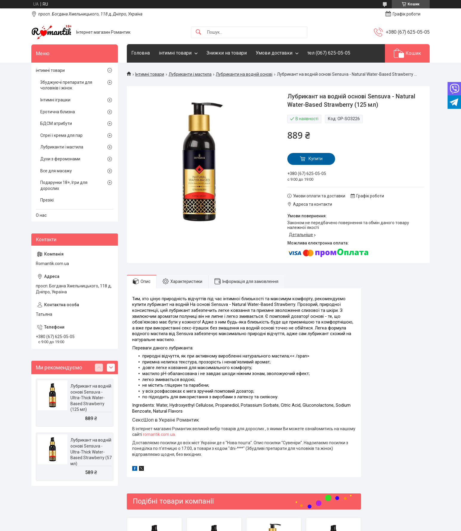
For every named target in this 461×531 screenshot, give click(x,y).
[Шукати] (198, 32)
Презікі (47, 200)
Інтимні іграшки (55, 99)
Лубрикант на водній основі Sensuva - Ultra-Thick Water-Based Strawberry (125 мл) (90, 398)
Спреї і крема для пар (61, 135)
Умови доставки (274, 53)
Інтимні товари (149, 74)
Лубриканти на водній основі (244, 74)
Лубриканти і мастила (190, 74)
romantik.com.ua (159, 434)
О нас (41, 215)
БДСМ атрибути (56, 123)
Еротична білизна (57, 111)
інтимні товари (175, 53)
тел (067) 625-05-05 (328, 53)
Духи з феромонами (60, 159)
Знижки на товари (226, 53)
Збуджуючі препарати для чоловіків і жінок (66, 85)
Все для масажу (56, 170)
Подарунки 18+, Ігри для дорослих (63, 185)
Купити (316, 158)
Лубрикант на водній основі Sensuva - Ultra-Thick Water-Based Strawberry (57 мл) (91, 452)
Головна (140, 53)
